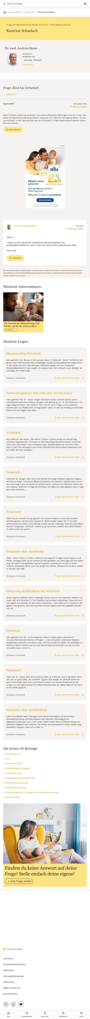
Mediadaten (8, 970)
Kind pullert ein (13, 754)
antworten (16, 258)
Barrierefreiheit (10, 994)
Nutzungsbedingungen (13, 976)
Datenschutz (8, 982)
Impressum (8, 958)
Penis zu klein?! (13, 797)
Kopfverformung (13, 773)
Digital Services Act (11, 988)
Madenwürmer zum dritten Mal (20, 778)
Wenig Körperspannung (17, 783)
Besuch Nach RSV (14, 763)
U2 (7, 758)
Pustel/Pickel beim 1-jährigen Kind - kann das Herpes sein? (32, 792)
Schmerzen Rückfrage (16, 787)
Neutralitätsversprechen (14, 964)
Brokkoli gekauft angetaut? (18, 768)
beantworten (15, 129)
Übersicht (10, 94)
